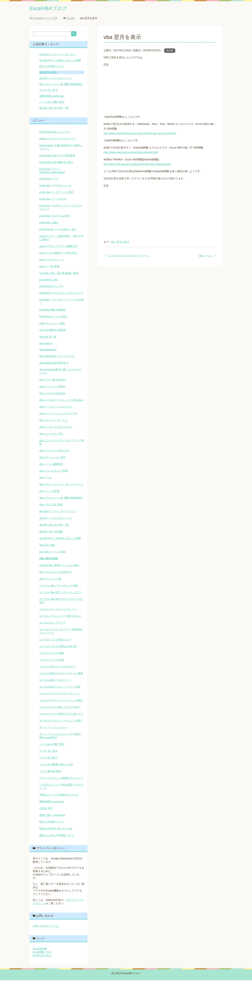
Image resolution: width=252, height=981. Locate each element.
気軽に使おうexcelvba (52, 816)
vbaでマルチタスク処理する (55, 573)
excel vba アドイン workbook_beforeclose (52, 171)
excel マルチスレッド (51, 260)
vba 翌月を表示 (48, 73)
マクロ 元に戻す (48, 91)
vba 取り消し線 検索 (51, 532)
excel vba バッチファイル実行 (56, 193)
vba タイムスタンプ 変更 (53, 471)
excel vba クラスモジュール (55, 186)
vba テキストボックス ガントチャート (61, 485)
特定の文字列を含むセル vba (55, 829)
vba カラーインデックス (53, 421)
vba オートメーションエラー (55, 407)
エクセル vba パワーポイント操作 (58, 586)
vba (113, 242)
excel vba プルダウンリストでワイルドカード (60, 208)
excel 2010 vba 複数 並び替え (56, 163)
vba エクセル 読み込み (52, 394)
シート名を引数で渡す (52, 102)
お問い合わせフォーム (46, 926)
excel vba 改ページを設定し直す (57, 230)
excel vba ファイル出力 (52, 199)
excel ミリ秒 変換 (49, 267)
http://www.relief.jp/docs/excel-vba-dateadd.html (131, 153)
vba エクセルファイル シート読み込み (61, 400)
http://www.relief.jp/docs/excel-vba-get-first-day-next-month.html (140, 134)
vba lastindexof (47, 350)
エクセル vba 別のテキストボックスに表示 (61, 601)
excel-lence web (48, 280)
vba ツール (205, 256)
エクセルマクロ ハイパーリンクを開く (61, 701)
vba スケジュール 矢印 (52, 458)
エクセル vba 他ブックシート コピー (60, 593)
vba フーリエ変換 (49, 492)
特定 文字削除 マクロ (51, 67)
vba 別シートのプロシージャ (55, 79)
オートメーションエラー (53, 728)
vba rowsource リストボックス (57, 357)
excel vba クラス (49, 179)
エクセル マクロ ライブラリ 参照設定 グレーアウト (60, 632)
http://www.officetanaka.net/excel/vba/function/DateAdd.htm (137, 165)
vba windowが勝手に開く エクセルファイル (60, 372)
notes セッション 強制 (52, 324)
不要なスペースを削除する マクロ (58, 795)
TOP (45, 19)
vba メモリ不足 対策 (51, 505)
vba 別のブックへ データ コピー (57, 55)
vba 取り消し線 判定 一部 (54, 108)
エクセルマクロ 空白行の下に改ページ (61, 714)
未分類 (169, 51)
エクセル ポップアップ (52, 623)
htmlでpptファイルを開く (53, 317)
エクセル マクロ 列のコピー (55, 640)
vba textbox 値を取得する (53, 363)
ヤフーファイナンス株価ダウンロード (61, 778)
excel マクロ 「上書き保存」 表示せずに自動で (61, 238)
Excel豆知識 (40, 949)
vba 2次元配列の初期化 (52, 330)
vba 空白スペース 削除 (52, 552)
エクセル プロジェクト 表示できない (60, 616)
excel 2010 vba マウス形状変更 (57, 156)
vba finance (45, 344)
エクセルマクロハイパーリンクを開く (61, 721)
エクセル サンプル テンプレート (58, 610)
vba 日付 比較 (47, 545)
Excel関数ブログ (42, 952)
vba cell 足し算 (47, 337)
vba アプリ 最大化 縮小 (52, 380)
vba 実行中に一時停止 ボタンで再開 (60, 61)
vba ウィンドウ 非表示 (52, 387)
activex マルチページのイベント (57, 139)
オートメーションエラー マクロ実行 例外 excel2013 (60, 737)
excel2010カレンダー (51, 287)
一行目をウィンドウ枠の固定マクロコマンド (61, 787)
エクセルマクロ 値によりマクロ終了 (60, 707)
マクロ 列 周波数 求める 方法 (56, 765)
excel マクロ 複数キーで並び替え (58, 253)
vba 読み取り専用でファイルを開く (59, 566)
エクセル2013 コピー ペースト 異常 (60, 687)
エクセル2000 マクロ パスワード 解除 (61, 674)
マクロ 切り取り (48, 758)
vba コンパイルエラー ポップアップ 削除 (61, 443)
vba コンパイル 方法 (51, 434)
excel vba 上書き (49, 223)
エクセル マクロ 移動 (51, 653)
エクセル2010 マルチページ (55, 681)
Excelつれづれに (42, 956)
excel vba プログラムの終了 (55, 216)
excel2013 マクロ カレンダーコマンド (61, 293)
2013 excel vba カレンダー (54, 132)
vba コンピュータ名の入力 (54, 451)
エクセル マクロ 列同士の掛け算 (58, 647)
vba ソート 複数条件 (51, 465)
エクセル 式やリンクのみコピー (57, 667)
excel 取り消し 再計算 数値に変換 (58, 274)
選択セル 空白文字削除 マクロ (56, 836)
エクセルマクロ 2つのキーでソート (128, 256)
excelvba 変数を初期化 (52, 310)
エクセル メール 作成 (51, 660)
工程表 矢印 (46, 809)
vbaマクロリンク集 (50, 579)
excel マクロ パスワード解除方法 (58, 247)
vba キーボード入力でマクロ (55, 427)
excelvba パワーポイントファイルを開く (61, 302)
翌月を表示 (122, 242)
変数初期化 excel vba (51, 96)
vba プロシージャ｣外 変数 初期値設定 (61, 85)
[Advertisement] (160, 90)
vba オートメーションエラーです (58, 414)
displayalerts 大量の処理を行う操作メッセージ (60, 148)
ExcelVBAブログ (51, 8)
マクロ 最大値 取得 (50, 772)
